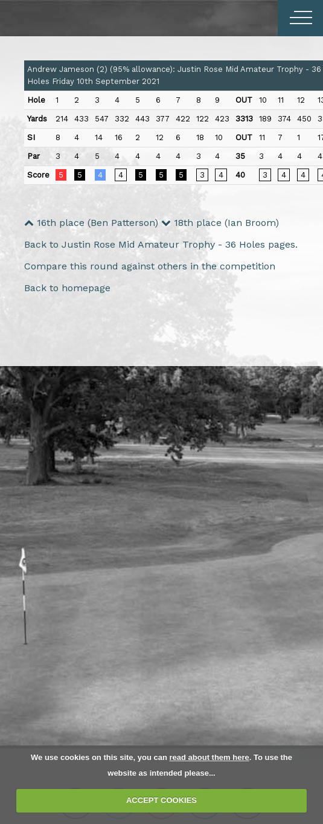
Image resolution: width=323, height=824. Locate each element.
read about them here (209, 757)
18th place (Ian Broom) (220, 222)
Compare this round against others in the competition (149, 266)
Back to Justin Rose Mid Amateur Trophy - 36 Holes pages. (161, 244)
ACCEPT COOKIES (161, 800)
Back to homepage (67, 288)
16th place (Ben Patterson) (91, 222)
